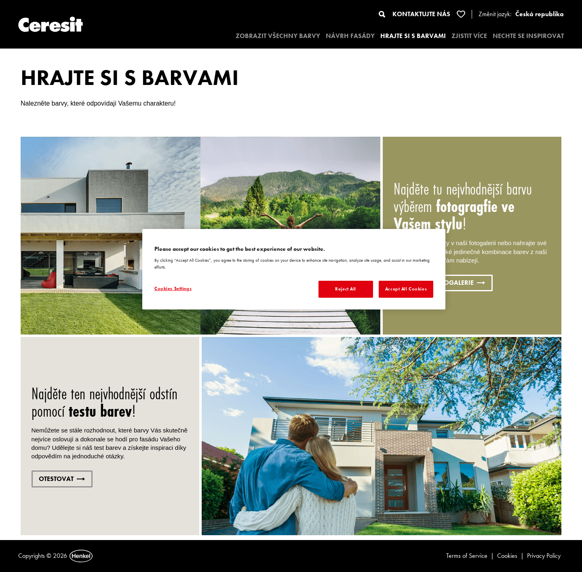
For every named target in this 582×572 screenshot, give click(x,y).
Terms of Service (466, 555)
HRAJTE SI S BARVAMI (413, 36)
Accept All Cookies (406, 289)
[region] (293, 269)
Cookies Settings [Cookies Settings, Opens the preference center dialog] (173, 288)
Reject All (345, 289)
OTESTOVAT (62, 479)
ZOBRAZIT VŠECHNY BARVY (278, 36)
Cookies (507, 555)
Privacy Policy (544, 555)
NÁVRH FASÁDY (350, 36)
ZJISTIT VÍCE (469, 36)
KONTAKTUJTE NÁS (421, 14)
